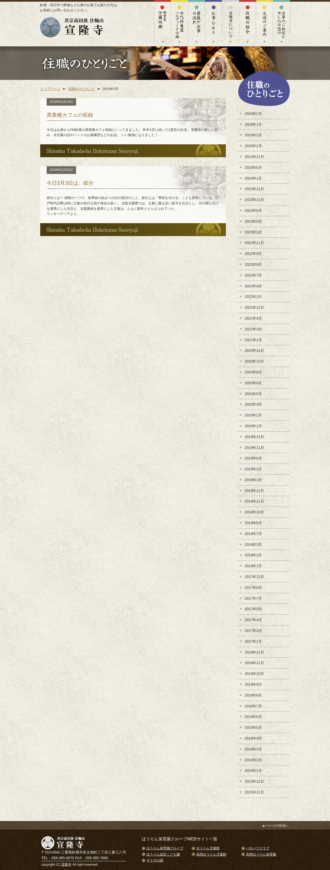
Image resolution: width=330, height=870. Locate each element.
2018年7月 (253, 534)
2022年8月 (253, 264)
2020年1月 (253, 426)
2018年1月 (253, 566)
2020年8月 (253, 383)
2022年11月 (254, 243)
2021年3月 (253, 329)
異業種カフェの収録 (70, 115)
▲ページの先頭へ (275, 825)
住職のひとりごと (81, 89)
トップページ (50, 89)
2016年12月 (254, 652)
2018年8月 (253, 523)
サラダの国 (154, 860)
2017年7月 (253, 598)
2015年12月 (254, 781)
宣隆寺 (66, 864)
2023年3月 (253, 232)
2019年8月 (253, 458)
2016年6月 (253, 717)
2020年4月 (253, 404)
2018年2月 (253, 555)
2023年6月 (253, 210)
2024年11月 (254, 157)
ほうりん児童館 (208, 848)
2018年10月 (254, 512)
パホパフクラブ (257, 848)
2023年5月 (253, 221)
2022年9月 (253, 254)
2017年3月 (253, 631)
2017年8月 (253, 587)
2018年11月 (254, 501)
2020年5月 (253, 394)
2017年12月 (254, 577)
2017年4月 (253, 620)
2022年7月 (253, 275)
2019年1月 (253, 480)
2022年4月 (253, 286)
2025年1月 (253, 146)
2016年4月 (253, 738)
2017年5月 (253, 609)
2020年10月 (254, 361)
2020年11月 (254, 350)
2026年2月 (253, 114)
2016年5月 (253, 727)
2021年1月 (253, 340)
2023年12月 (254, 189)
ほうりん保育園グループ (164, 848)
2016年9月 (253, 684)
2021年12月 (254, 307)
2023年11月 (254, 200)
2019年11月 (254, 448)
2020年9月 (253, 372)
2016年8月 (253, 695)
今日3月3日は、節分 (70, 183)
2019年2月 (253, 469)
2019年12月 (254, 437)
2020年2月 (253, 415)
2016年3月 (253, 749)
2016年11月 (254, 663)
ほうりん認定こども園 (163, 854)
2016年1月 (253, 770)
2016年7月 (253, 706)
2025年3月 (253, 135)
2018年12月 (254, 491)
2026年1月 (253, 124)
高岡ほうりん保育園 (261, 854)
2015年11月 (254, 792)
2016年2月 (253, 760)
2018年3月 (253, 544)
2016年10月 (254, 674)
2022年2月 (253, 297)
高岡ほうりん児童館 (211, 854)
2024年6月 (253, 167)
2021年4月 (253, 318)
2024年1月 (253, 178)
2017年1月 (253, 641)
